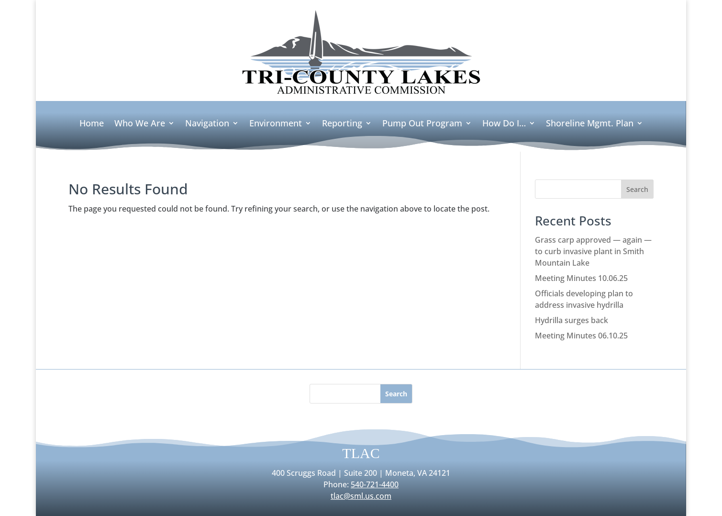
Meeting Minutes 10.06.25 (581, 278)
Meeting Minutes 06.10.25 (581, 335)
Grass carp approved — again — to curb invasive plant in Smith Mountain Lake (593, 251)
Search (637, 189)
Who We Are (139, 124)
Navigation (207, 124)
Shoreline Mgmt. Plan (589, 124)
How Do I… (504, 124)
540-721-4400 (375, 484)
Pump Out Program (422, 124)
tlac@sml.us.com (361, 496)
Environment (275, 124)
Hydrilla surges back (571, 320)
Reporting (342, 124)
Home (91, 124)
